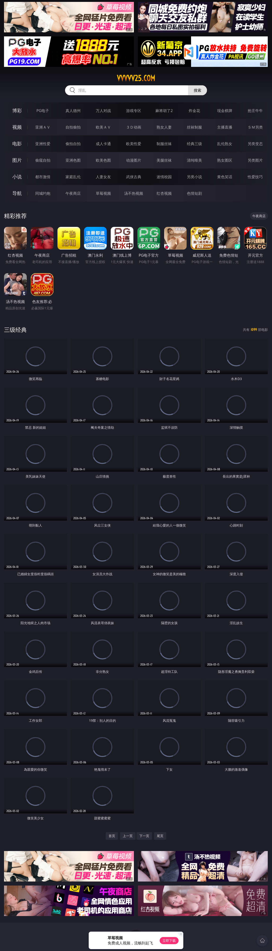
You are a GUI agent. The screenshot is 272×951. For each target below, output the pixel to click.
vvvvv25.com (136, 78)
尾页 (160, 836)
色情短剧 (194, 193)
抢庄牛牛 (255, 110)
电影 (17, 143)
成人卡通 (103, 143)
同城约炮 (42, 193)
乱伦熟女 (224, 143)
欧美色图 (103, 160)
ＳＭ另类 (255, 127)
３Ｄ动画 (133, 127)
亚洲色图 (73, 160)
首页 (112, 836)
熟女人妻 (164, 127)
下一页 (144, 836)
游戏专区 (133, 110)
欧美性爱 (133, 143)
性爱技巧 (255, 176)
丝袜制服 (194, 127)
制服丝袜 (164, 143)
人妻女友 (103, 176)
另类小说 (194, 176)
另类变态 (255, 143)
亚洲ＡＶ (42, 127)
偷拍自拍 (73, 143)
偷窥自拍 (42, 160)
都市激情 (42, 176)
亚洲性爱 (42, 143)
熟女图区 (224, 160)
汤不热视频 (133, 193)
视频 (17, 127)
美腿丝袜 (164, 160)
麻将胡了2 (164, 110)
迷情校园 (164, 176)
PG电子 (42, 110)
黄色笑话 (224, 176)
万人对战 (103, 110)
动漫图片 (133, 160)
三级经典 (15, 329)
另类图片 (255, 160)
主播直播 (224, 127)
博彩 (17, 110)
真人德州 (73, 110)
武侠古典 (133, 176)
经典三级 (194, 143)
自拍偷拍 (73, 127)
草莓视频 (103, 193)
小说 (17, 176)
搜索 (197, 90)
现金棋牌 (224, 110)
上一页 (128, 836)
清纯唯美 (194, 160)
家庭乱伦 (73, 176)
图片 (17, 160)
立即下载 (169, 940)
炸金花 (194, 110)
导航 (17, 193)
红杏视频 (164, 193)
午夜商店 (73, 193)
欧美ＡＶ (103, 127)
